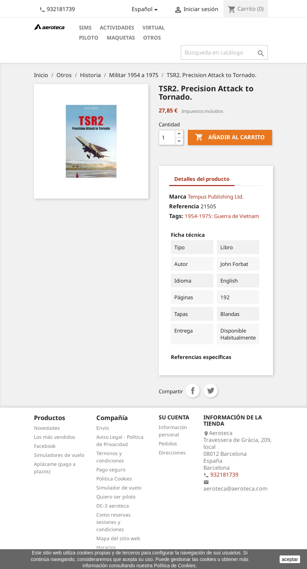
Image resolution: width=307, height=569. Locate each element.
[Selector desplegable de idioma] (146, 10)
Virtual (153, 27)
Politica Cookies (114, 478)
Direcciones (172, 452)
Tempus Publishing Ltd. (216, 196)
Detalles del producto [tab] (201, 178)
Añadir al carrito (230, 137)
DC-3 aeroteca (112, 505)
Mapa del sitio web (118, 538)
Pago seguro (110, 469)
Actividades (117, 27)
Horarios (106, 547)
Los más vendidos (54, 437)
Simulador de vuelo (118, 487)
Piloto (88, 37)
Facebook (44, 446)
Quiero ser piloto (115, 496)
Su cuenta (174, 417)
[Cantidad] (167, 137)
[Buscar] (224, 52)
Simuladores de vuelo (59, 455)
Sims (85, 27)
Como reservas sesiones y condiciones (113, 522)
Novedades (47, 428)
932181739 (61, 9)
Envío (102, 428)
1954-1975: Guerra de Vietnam (222, 215)
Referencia (184, 206)
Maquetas (121, 37)
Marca (177, 196)
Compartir (193, 391)
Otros (152, 37)
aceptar (290, 559)
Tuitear (211, 391)
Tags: (176, 215)
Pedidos (168, 443)
